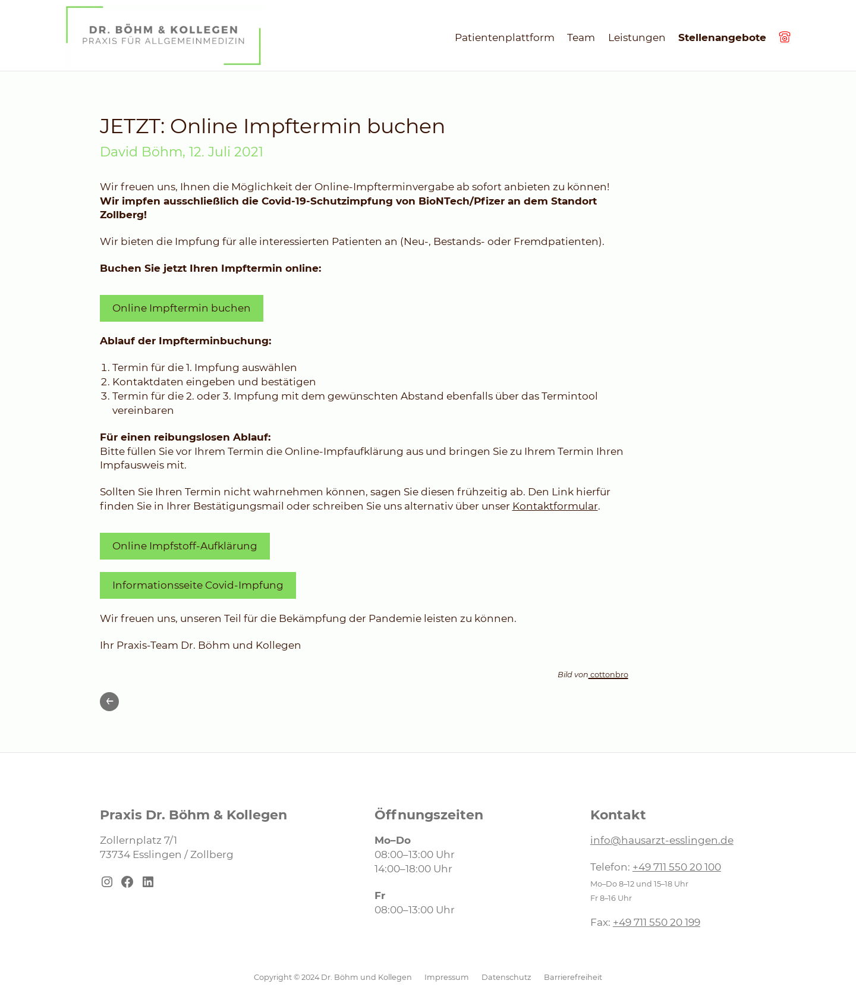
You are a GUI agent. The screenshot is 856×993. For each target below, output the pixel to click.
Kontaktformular (555, 506)
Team (581, 37)
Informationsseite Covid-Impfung (198, 585)
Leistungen (637, 37)
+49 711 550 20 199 (656, 922)
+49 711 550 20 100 (676, 867)
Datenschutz (506, 977)
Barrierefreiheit (573, 977)
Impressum (446, 977)
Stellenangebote (722, 37)
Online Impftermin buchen (181, 308)
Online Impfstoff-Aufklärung (184, 546)
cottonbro (608, 674)
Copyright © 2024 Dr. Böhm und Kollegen (333, 977)
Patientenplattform (505, 37)
